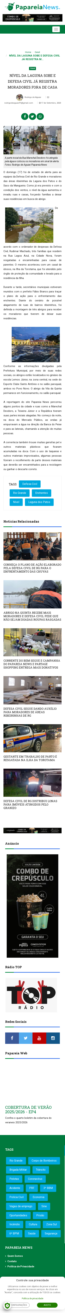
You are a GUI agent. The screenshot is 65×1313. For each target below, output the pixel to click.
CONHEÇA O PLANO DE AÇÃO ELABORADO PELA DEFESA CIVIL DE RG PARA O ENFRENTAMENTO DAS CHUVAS (32, 568)
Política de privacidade (32, 1298)
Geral (37, 52)
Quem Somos (15, 1256)
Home (28, 52)
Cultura (33, 1224)
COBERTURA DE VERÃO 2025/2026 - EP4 (28, 1109)
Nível (16, 502)
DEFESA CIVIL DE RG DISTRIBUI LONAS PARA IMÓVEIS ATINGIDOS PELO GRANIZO (30, 804)
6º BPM (14, 1233)
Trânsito (41, 1169)
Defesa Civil (29, 484)
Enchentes (41, 493)
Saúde (32, 1233)
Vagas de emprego (20, 1206)
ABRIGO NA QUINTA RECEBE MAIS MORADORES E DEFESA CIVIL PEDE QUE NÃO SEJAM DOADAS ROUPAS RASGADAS (32, 616)
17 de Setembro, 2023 (50, 103)
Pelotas (14, 1178)
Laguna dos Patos (39, 502)
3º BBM (48, 1188)
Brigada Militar (18, 1169)
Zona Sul (51, 1224)
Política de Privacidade (20, 1266)
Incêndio (14, 1224)
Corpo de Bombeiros (44, 1160)
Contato (12, 1261)
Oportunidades (18, 1215)
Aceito (47, 1305)
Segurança (51, 1233)
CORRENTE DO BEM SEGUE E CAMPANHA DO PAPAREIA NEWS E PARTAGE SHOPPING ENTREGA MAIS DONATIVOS (31, 664)
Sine (44, 1206)
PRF (31, 1188)
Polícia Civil (16, 1197)
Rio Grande (19, 493)
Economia (38, 1197)
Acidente (14, 1188)
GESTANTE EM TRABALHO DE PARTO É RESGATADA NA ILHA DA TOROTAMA (30, 758)
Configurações (18, 1305)
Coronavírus (35, 1178)
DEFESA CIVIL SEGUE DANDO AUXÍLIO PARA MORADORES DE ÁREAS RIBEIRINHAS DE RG (30, 712)
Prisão (40, 1215)
